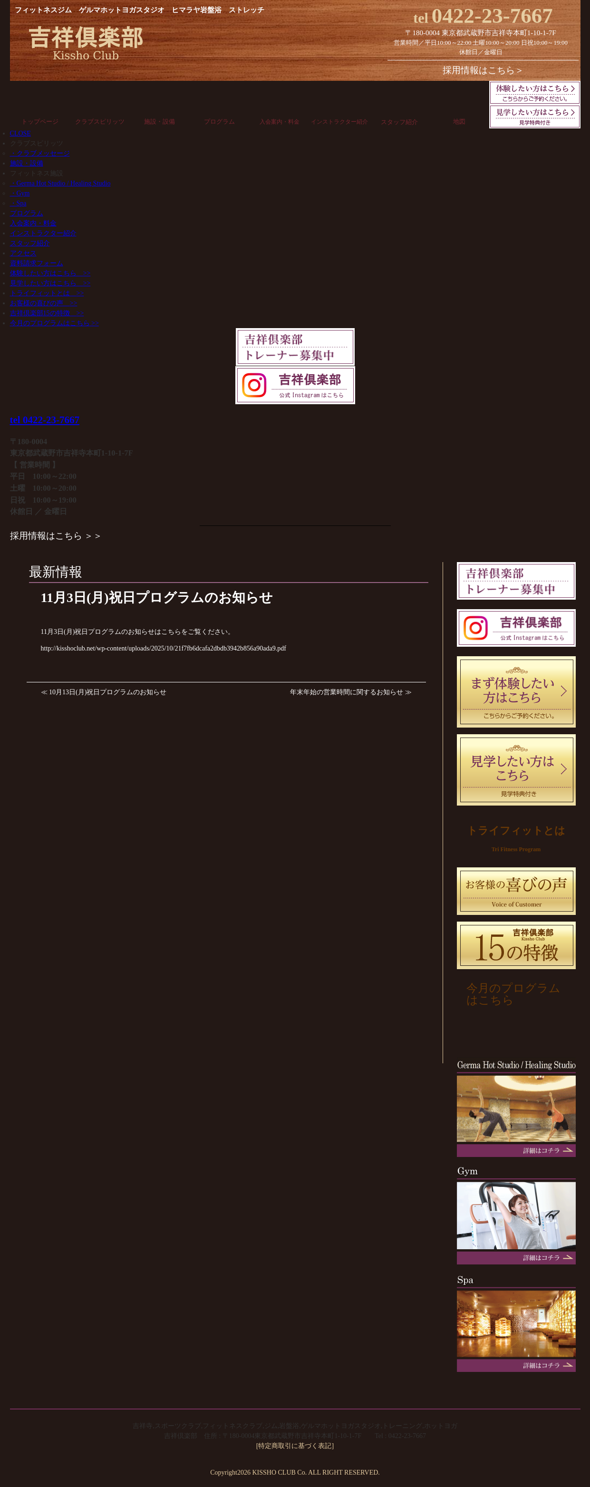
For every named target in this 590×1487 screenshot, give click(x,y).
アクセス (23, 253)
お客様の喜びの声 (43, 303)
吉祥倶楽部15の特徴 (47, 313)
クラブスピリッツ (100, 121)
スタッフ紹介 (399, 122)
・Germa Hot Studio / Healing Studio (60, 183)
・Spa (18, 203)
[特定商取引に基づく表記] (295, 1445)
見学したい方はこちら (50, 283)
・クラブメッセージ (40, 153)
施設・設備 (159, 121)
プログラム (219, 121)
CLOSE (20, 133)
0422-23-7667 (483, 16)
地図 (459, 121)
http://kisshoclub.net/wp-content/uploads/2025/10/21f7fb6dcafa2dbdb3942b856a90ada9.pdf (163, 648)
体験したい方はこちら (50, 273)
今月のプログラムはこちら (54, 323)
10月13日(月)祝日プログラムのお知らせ (107, 692)
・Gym (20, 193)
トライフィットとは (47, 293)
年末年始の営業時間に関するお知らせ (346, 692)
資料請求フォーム (36, 263)
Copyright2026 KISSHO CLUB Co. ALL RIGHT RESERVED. (295, 1472)
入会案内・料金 (280, 121)
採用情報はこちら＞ (483, 70)
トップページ (39, 121)
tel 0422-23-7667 (44, 420)
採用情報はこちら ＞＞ (56, 536)
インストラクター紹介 (339, 121)
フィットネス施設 (36, 173)
